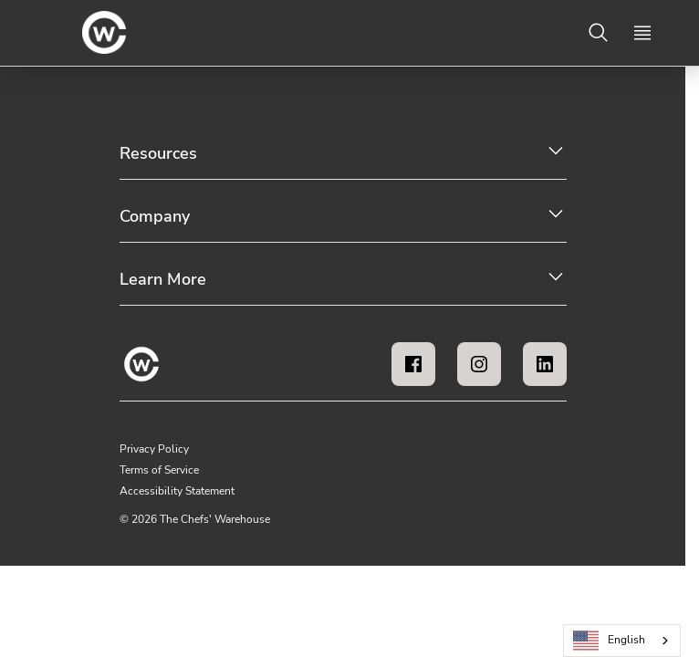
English (609, 641)
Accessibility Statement (177, 491)
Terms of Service (159, 470)
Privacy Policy (154, 449)
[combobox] (622, 640)
